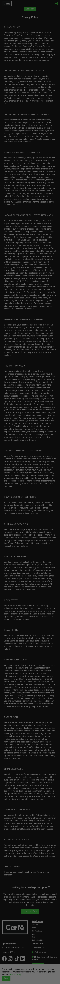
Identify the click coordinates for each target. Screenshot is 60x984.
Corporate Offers (30, 911)
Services (35, 925)
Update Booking (37, 940)
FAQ (33, 937)
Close (6, 978)
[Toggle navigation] (56, 3)
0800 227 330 (38, 947)
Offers (34, 928)
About (34, 934)
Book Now (30, 9)
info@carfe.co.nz (39, 952)
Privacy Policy (15, 974)
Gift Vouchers (37, 931)
